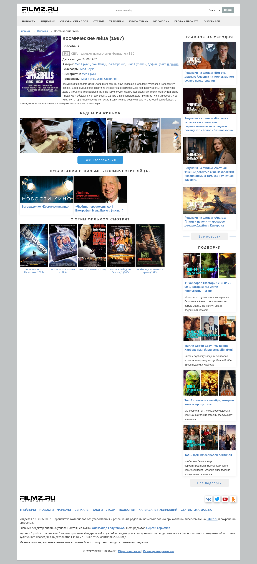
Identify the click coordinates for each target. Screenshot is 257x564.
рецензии (48, 21)
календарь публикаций (158, 509)
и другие (172, 64)
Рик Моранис (116, 64)
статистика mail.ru (196, 509)
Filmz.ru (211, 519)
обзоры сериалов (74, 21)
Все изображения (100, 160)
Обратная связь (129, 551)
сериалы (81, 509)
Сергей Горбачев (158, 528)
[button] (176, 135)
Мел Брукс (82, 64)
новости (29, 21)
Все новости (209, 236)
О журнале (212, 21)
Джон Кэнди (98, 64)
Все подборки (209, 483)
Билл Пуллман (136, 64)
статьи (98, 21)
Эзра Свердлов (107, 78)
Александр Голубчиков (108, 528)
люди (110, 509)
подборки (127, 509)
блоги (98, 509)
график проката (186, 21)
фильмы (64, 509)
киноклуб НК (138, 21)
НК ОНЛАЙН (161, 21)
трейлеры (116, 21)
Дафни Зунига (157, 64)
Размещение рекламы (158, 551)
